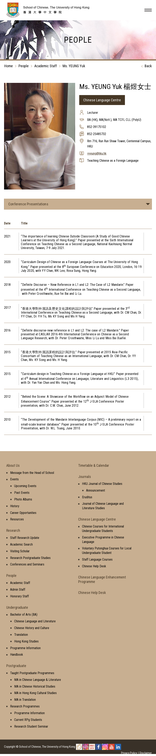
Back (145, 66)
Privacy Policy (129, 753)
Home (8, 66)
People (23, 66)
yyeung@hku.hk (96, 153)
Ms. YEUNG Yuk (74, 66)
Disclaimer (146, 753)
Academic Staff (45, 66)
